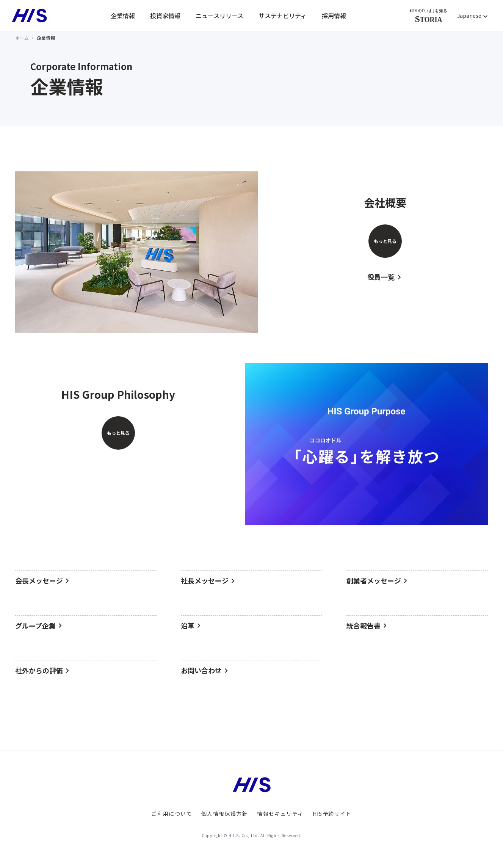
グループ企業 (35, 626)
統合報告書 (363, 626)
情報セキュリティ (280, 813)
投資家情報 (165, 16)
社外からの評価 (39, 670)
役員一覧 (381, 277)
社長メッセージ (205, 581)
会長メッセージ (39, 581)
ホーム (22, 37)
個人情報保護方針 (224, 813)
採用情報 (334, 16)
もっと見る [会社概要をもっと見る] (385, 241)
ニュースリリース (219, 16)
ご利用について (171, 813)
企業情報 (123, 16)
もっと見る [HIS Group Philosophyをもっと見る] (118, 433)
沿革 (187, 626)
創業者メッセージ (373, 581)
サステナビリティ (283, 16)
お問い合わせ (201, 670)
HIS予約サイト (332, 813)
